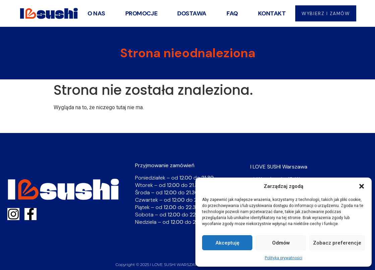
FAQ (231, 13)
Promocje (140, 13)
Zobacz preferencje (337, 243)
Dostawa (191, 13)
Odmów (281, 243)
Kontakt (271, 13)
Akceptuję (227, 243)
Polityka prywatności (283, 258)
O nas (95, 13)
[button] (361, 186)
